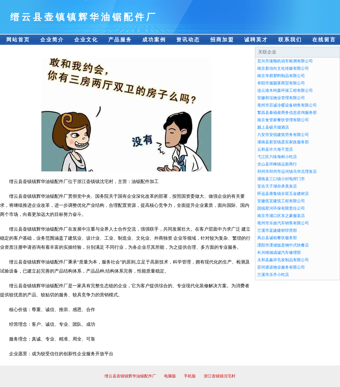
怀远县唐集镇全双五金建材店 (283, 194)
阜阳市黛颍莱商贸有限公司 (281, 83)
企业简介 (52, 39)
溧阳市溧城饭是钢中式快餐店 (283, 245)
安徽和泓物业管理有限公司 (281, 98)
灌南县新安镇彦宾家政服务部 (283, 142)
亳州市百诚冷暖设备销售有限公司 (287, 105)
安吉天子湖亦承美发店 (277, 186)
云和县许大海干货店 (275, 149)
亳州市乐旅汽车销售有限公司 (283, 223)
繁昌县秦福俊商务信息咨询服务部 (287, 112)
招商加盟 (222, 39)
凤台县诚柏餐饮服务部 (277, 238)
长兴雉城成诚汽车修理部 (279, 252)
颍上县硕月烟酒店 (273, 127)
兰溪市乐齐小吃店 (273, 275)
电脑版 (170, 376)
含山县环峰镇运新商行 (277, 164)
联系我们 (290, 39)
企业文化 (86, 39)
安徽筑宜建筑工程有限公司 (281, 201)
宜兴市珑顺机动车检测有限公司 (285, 61)
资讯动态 (188, 39)
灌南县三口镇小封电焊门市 (281, 179)
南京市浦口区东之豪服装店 (281, 216)
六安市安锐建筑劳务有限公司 (283, 135)
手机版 (190, 376)
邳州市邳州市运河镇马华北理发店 (287, 171)
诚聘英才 (256, 39)
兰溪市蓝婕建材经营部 (277, 230)
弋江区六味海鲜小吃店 (277, 157)
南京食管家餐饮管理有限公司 (283, 120)
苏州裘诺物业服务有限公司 (281, 267)
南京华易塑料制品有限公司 (281, 76)
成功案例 (154, 39)
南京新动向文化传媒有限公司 (283, 68)
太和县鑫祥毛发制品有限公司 (283, 260)
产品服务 (120, 39)
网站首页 (18, 39)
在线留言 (324, 39)
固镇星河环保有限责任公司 (281, 208)
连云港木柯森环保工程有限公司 (285, 90)
